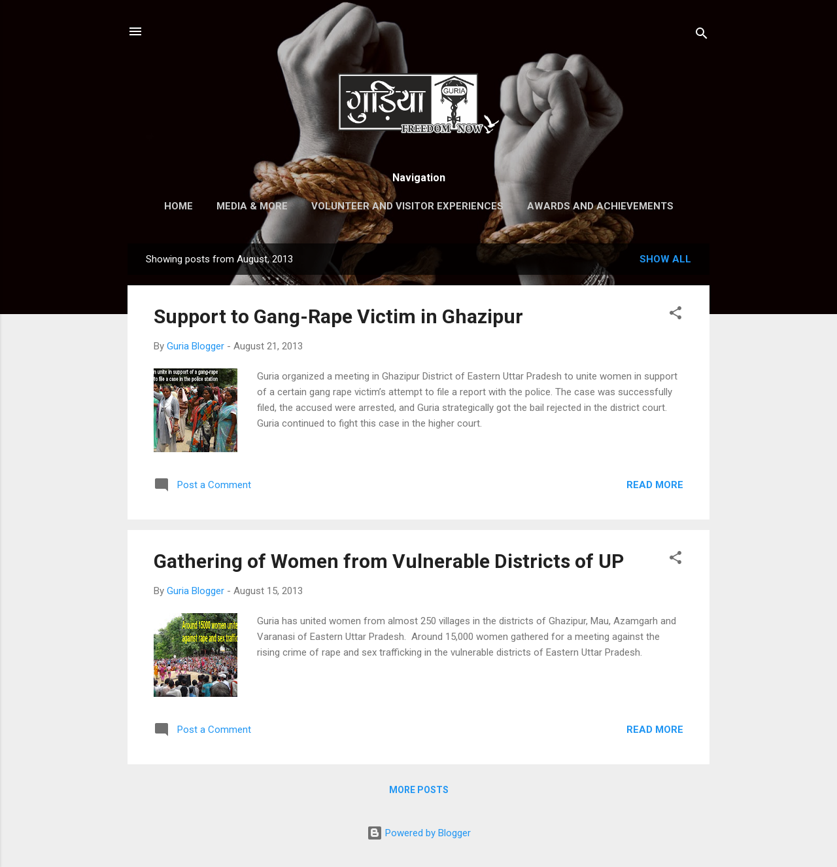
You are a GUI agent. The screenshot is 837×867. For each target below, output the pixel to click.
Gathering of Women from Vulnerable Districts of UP (389, 561)
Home (178, 206)
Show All (665, 259)
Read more (654, 485)
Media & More (252, 206)
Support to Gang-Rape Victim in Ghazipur (338, 316)
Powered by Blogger (419, 833)
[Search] (701, 36)
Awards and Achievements (600, 206)
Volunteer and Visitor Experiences (407, 206)
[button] (675, 315)
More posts (419, 790)
